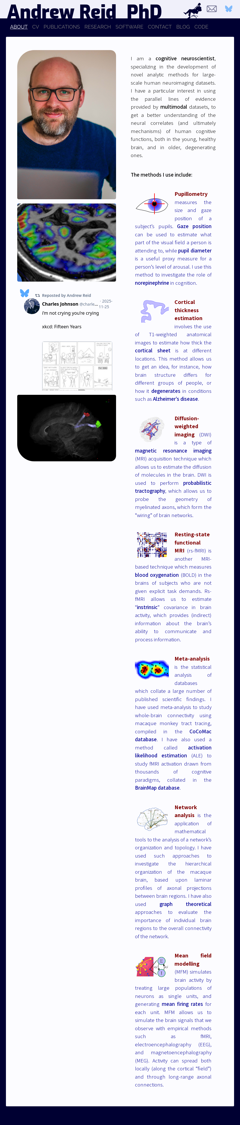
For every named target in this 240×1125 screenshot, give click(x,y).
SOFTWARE (129, 27)
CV (35, 27)
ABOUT (19, 27)
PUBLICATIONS (61, 27)
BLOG (183, 27)
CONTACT (160, 27)
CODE (202, 27)
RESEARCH (97, 27)
